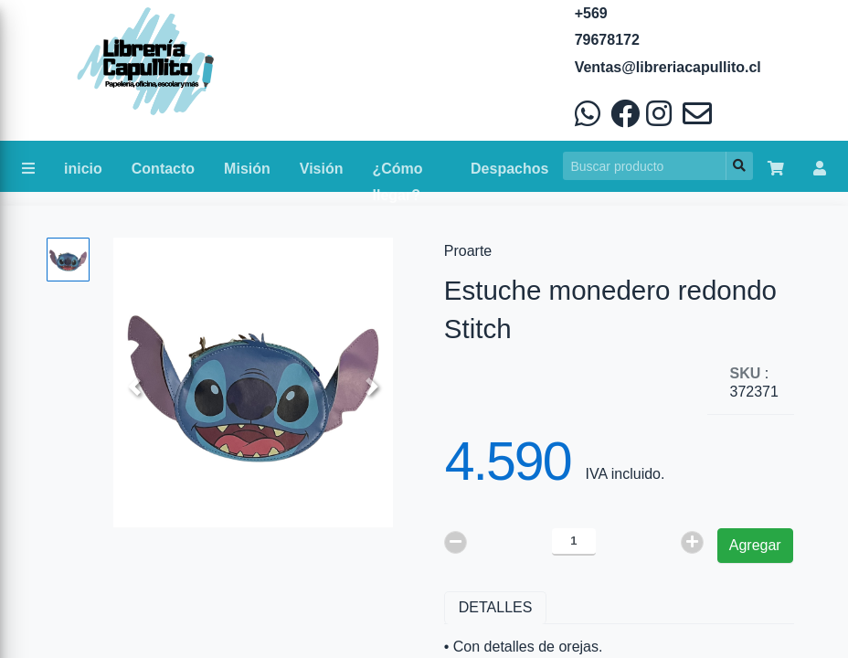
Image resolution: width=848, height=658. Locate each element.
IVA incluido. (625, 474)
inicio (83, 168)
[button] (134, 387)
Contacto (163, 168)
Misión (247, 168)
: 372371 (754, 382)
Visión (322, 168)
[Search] (644, 166)
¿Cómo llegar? (398, 173)
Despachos (509, 168)
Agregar (755, 545)
